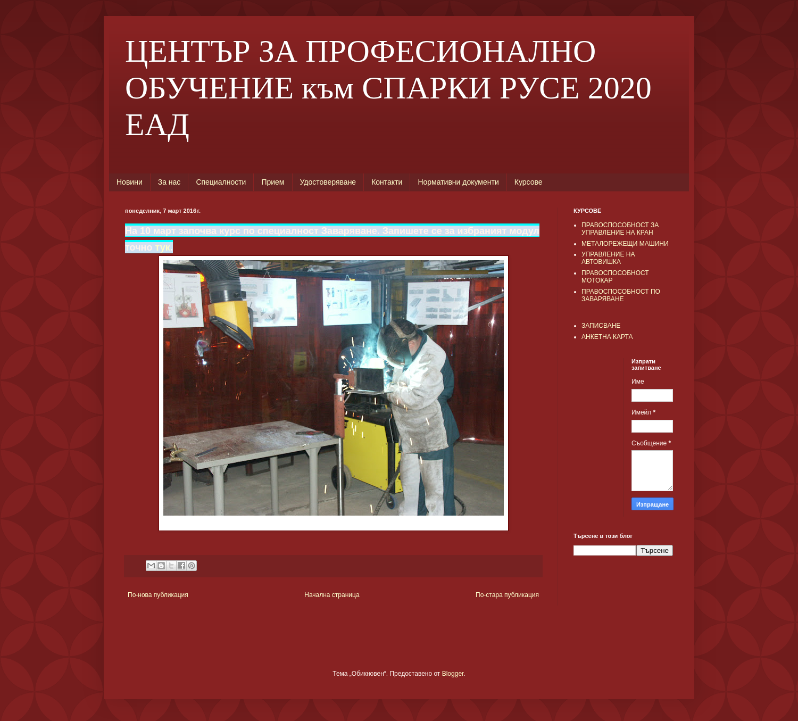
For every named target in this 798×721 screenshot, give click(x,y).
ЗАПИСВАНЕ (600, 325)
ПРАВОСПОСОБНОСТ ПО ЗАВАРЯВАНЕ (620, 295)
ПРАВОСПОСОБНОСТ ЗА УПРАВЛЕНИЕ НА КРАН (620, 228)
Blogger (453, 673)
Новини (130, 182)
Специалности (221, 182)
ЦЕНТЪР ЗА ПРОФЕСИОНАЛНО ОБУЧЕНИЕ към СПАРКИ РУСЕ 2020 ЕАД (388, 88)
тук (162, 247)
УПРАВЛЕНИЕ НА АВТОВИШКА (608, 258)
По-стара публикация (507, 595)
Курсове (528, 182)
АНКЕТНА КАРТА (607, 337)
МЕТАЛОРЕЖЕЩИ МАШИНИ (625, 243)
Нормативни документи (458, 182)
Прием (272, 182)
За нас (169, 182)
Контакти (386, 182)
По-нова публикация (158, 595)
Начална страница (331, 595)
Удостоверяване (328, 182)
